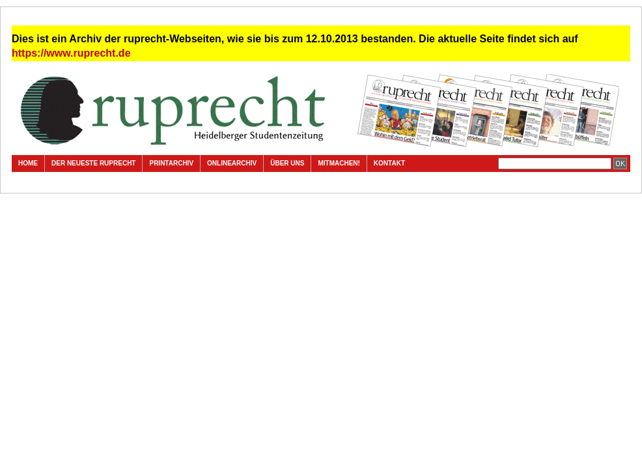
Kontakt (389, 163)
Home (28, 163)
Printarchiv (171, 163)
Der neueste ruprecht (93, 163)
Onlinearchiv (232, 163)
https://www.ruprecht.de (71, 53)
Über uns (287, 163)
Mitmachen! (338, 163)
